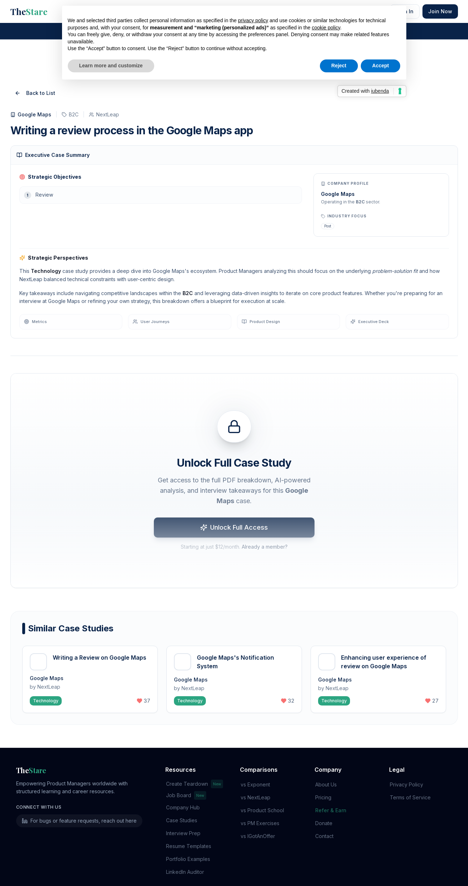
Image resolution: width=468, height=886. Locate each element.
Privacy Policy (405, 744)
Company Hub (182, 767)
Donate (323, 783)
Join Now (440, 11)
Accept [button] (380, 65)
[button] (90, 639)
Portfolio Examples (187, 819)
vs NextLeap (255, 757)
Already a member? (265, 508)
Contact (324, 796)
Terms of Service (409, 757)
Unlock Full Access (234, 488)
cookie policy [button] (326, 27)
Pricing (323, 757)
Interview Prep (182, 793)
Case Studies (181, 780)
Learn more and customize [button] (111, 65)
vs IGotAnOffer (257, 796)
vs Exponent (254, 744)
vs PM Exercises (259, 783)
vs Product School (261, 770)
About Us (325, 744)
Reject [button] (338, 65)
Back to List (35, 53)
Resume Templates (188, 806)
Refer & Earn (330, 770)
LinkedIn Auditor (184, 832)
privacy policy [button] (253, 20)
